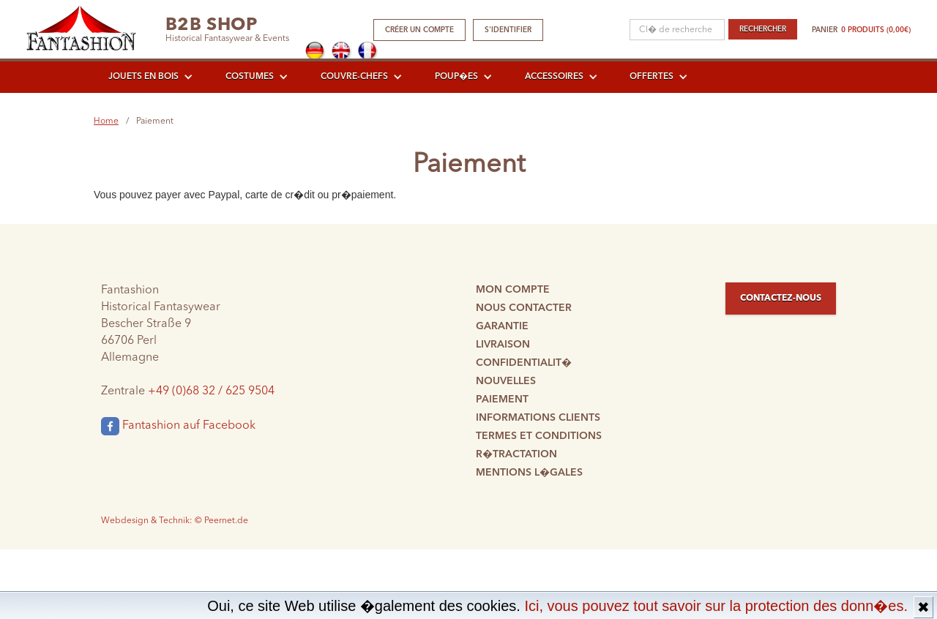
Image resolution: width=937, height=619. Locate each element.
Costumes (249, 76)
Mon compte (513, 290)
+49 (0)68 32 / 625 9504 (211, 391)
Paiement (502, 399)
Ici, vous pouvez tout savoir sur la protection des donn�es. (716, 606)
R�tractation (516, 454)
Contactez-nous (780, 298)
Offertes (651, 76)
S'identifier (508, 30)
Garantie (502, 326)
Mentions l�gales (529, 473)
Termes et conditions (539, 436)
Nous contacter (524, 308)
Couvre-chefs (354, 76)
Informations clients (538, 418)
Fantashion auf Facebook (178, 426)
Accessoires (554, 76)
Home (106, 121)
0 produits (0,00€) (876, 30)
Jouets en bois (143, 76)
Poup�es (456, 76)
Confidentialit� (524, 363)
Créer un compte (419, 30)
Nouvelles (506, 381)
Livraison (503, 344)
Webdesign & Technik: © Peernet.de (174, 521)
